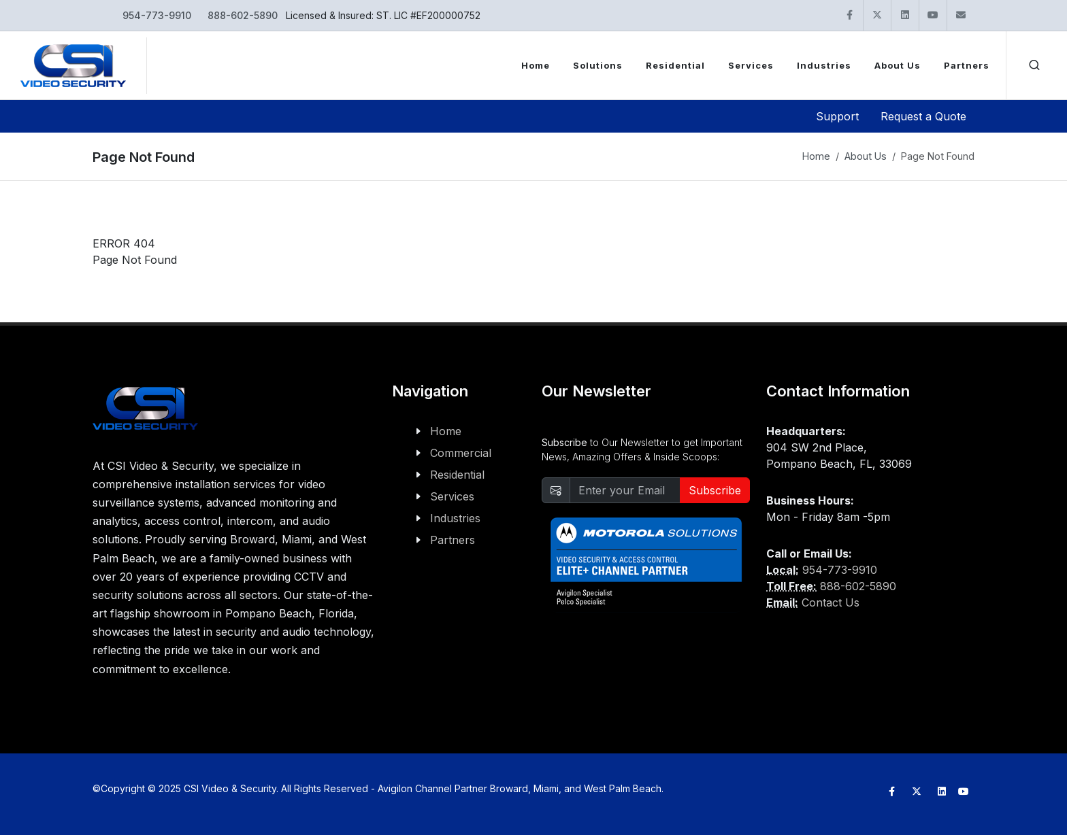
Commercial (460, 453)
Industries (455, 518)
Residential (457, 474)
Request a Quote (923, 116)
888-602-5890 (243, 15)
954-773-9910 (156, 15)
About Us (865, 156)
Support (837, 116)
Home (816, 156)
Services (452, 496)
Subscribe (715, 490)
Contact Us (830, 602)
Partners (452, 540)
